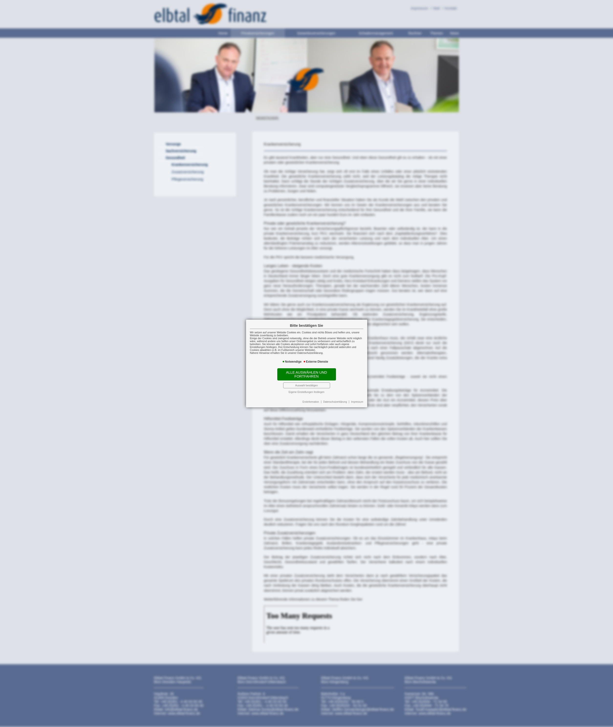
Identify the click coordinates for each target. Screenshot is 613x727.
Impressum (357, 401)
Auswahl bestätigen (306, 385)
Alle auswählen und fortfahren (306, 374)
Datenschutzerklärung (335, 401)
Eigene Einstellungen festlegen (306, 391)
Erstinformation (310, 401)
